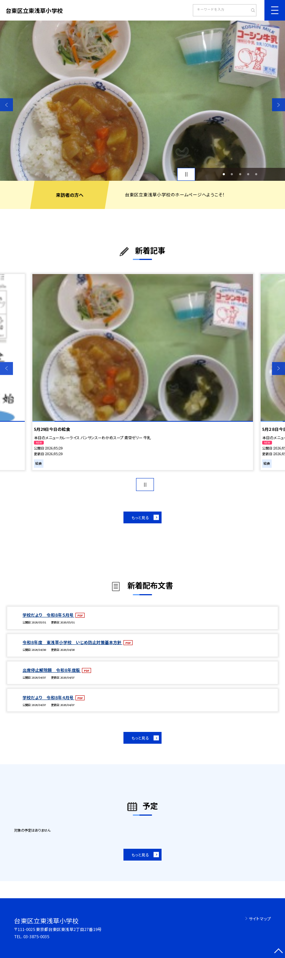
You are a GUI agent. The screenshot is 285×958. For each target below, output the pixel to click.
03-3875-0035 (36, 936)
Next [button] (278, 105)
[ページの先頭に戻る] (278, 951)
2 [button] (232, 174)
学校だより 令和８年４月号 (48, 697)
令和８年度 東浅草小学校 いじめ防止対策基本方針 (72, 642)
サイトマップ (260, 918)
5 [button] (256, 174)
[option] (142, 101)
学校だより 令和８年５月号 (48, 615)
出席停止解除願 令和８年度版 (51, 670)
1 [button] (224, 174)
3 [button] (240, 174)
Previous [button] (6, 105)
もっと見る (140, 517)
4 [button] (248, 174)
